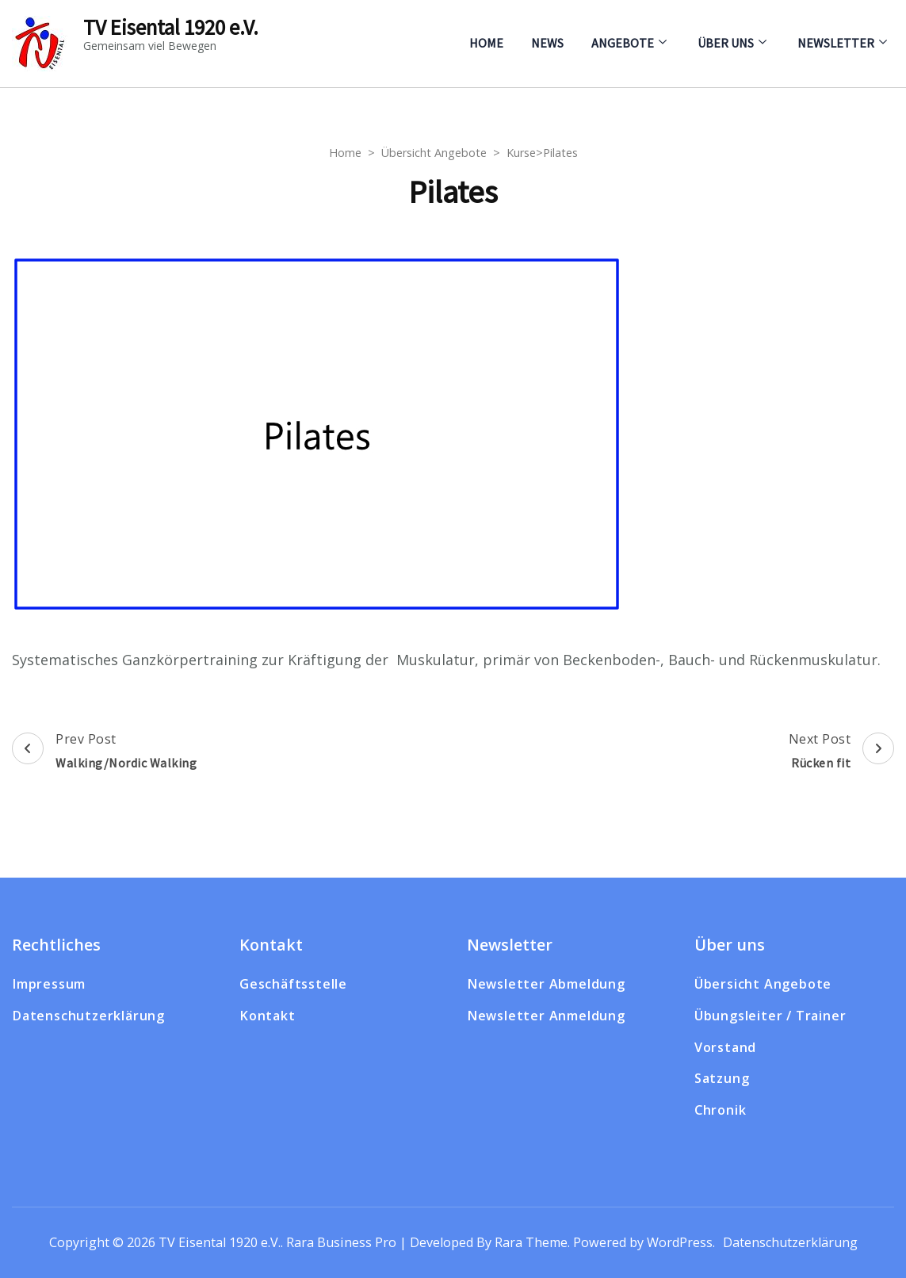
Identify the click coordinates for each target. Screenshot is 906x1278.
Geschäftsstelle (293, 984)
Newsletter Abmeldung (546, 984)
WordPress (680, 1242)
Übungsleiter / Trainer (770, 1015)
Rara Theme (531, 1242)
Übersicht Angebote (762, 984)
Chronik (720, 1110)
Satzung (722, 1078)
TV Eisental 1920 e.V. (170, 26)
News (547, 43)
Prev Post (104, 752)
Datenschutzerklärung (88, 1015)
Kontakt (267, 1015)
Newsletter (835, 43)
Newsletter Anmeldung (546, 1015)
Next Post (842, 752)
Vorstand (725, 1047)
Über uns (726, 43)
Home (486, 43)
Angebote (622, 43)
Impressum (49, 984)
